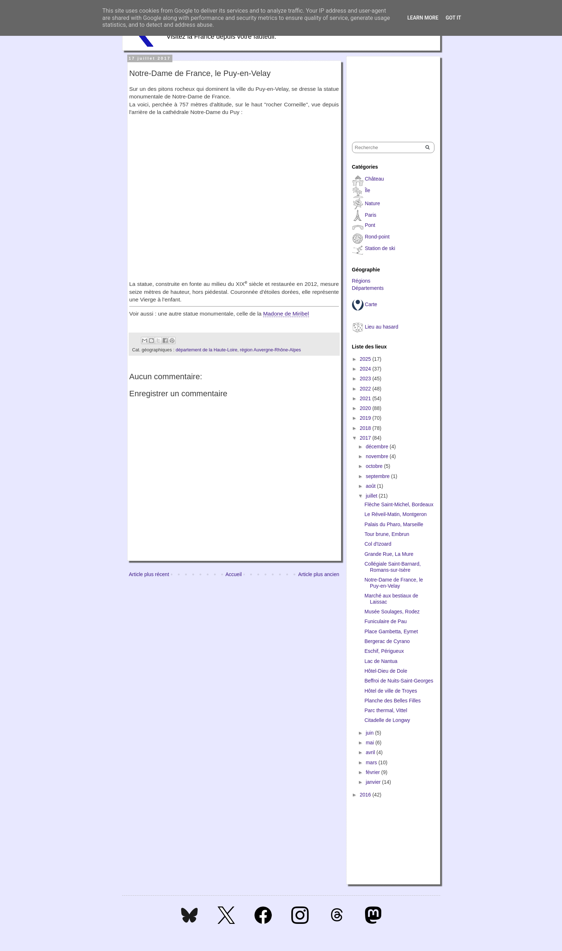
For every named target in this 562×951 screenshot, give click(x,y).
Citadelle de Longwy (387, 720)
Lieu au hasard (381, 327)
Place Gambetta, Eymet (391, 631)
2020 (366, 408)
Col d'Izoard (377, 544)
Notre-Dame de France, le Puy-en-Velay (393, 583)
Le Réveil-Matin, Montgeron (395, 514)
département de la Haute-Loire (206, 349)
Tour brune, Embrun (386, 534)
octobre (375, 466)
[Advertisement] (388, 92)
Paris (370, 215)
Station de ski (380, 248)
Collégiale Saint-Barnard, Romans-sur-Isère (392, 567)
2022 (366, 389)
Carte (371, 304)
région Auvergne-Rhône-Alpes (270, 349)
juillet (372, 496)
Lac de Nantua (380, 661)
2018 (366, 428)
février (373, 772)
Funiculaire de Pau (385, 621)
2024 (366, 369)
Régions (361, 281)
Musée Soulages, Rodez (392, 611)
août (371, 486)
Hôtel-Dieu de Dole (385, 671)
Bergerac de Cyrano (386, 641)
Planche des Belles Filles (392, 700)
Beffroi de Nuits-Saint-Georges (398, 681)
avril (371, 752)
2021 (366, 398)
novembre (378, 456)
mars (372, 762)
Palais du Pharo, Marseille (393, 524)
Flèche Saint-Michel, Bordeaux (398, 504)
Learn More (422, 18)
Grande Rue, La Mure (388, 554)
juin (370, 733)
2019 (366, 418)
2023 (366, 378)
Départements (368, 288)
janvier (374, 782)
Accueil (234, 574)
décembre (378, 446)
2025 (366, 359)
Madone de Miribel (286, 313)
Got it (453, 18)
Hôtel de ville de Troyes (390, 691)
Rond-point (377, 237)
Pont (370, 225)
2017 (366, 438)
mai (370, 742)
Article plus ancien (318, 574)
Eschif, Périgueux (384, 651)
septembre (378, 476)
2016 (366, 795)
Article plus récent (149, 574)
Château (374, 179)
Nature (372, 203)
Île (367, 190)
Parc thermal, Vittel (385, 710)
